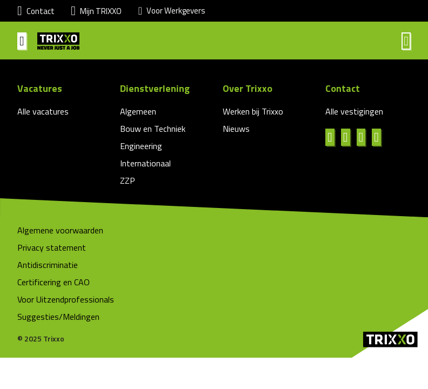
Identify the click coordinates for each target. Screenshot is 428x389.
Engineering (141, 145)
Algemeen (138, 111)
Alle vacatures (43, 111)
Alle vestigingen (354, 111)
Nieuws (236, 128)
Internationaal (145, 163)
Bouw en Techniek (152, 128)
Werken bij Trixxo (253, 111)
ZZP (127, 180)
